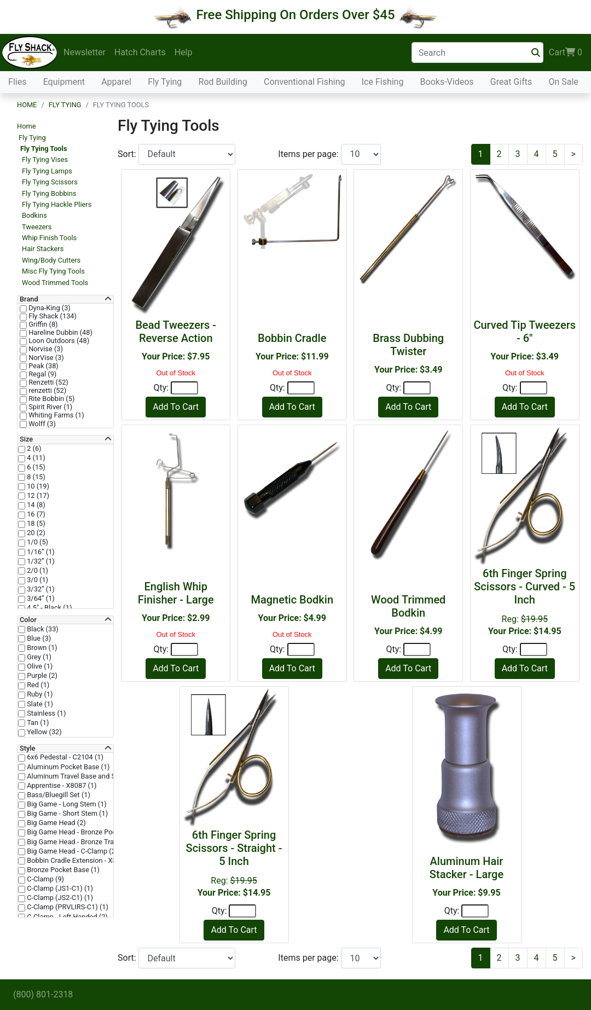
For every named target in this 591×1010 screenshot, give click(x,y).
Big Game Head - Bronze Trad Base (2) (85, 842)
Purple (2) (41, 676)
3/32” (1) (40, 589)
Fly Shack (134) (52, 316)
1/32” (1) (40, 561)
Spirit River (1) (49, 407)
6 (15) (35, 467)
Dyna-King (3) (49, 308)
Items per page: (309, 154)
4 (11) (35, 458)
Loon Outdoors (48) (58, 341)
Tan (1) (37, 723)
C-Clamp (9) (44, 879)
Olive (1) (39, 666)
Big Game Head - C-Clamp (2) (71, 851)
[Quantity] (184, 387)
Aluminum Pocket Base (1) (67, 767)
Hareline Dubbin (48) (59, 332)
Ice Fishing (383, 82)
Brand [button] (29, 299)
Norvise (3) (45, 349)
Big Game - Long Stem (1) (66, 804)
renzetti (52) (46, 390)
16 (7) (35, 514)
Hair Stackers (42, 249)
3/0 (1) (36, 580)
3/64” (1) (40, 598)
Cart (565, 52)
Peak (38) (43, 366)
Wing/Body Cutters (51, 260)
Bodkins (34, 215)
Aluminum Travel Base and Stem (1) (81, 776)
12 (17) (37, 496)
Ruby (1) (39, 694)
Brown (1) (41, 648)
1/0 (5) (36, 542)
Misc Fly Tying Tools (53, 271)
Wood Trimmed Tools (55, 282)
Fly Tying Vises (45, 159)
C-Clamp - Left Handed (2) (66, 917)
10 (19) (37, 486)
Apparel (116, 82)
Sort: (128, 154)
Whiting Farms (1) (55, 415)
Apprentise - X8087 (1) (61, 786)
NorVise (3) (45, 358)
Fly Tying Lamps (47, 171)
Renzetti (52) (47, 382)
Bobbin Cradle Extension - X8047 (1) (81, 860)
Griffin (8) (42, 324)
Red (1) (37, 685)
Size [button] (26, 439)
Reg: (525, 601)
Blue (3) (38, 638)
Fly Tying (165, 82)
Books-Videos (447, 82)
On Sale (563, 82)
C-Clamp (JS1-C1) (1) (59, 888)
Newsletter (84, 52)
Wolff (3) (41, 424)
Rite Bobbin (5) (50, 399)
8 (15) (35, 477)
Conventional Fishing (304, 82)
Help (184, 52)
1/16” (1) (40, 552)
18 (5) (35, 523)
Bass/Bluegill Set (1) (57, 795)
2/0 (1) (36, 570)
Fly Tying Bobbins (49, 193)
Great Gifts (511, 82)
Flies (17, 82)
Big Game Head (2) (55, 823)
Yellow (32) (43, 732)
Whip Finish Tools (49, 238)
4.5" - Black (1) (48, 608)
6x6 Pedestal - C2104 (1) (64, 757)
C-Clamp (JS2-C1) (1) (59, 898)
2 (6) (33, 448)
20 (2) (35, 533)
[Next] (573, 154)
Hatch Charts (140, 52)
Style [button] (27, 748)
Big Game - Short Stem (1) (66, 813)
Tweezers (36, 227)
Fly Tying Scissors (50, 182)
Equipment (64, 82)
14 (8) (35, 505)
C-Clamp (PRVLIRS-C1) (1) (66, 907)
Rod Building (223, 82)
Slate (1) (39, 704)
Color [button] (28, 620)
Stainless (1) (45, 713)
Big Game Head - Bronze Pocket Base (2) (89, 832)
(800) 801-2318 (43, 994)
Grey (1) (38, 657)
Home (27, 105)
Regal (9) (41, 374)
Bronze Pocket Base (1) (62, 870)
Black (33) (42, 629)
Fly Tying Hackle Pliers (56, 204)
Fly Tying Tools (43, 148)
